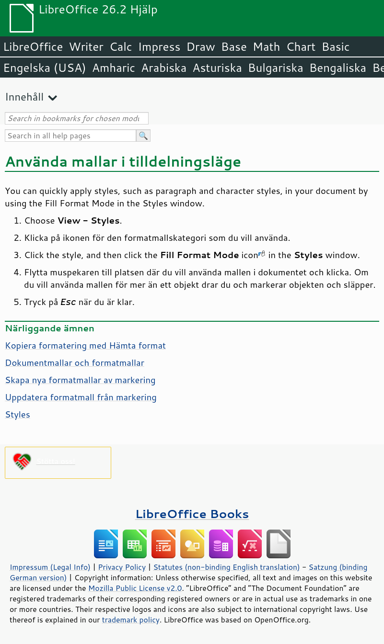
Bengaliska (337, 67)
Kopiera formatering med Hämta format (85, 345)
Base (234, 46)
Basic (335, 46)
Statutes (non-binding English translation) (226, 567)
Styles (17, 414)
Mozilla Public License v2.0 (135, 588)
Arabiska (163, 67)
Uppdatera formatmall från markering (81, 397)
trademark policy (131, 619)
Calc (120, 46)
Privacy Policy (122, 567)
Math (266, 46)
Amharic (113, 67)
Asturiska (217, 67)
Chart (300, 46)
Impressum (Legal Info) (50, 567)
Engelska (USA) (44, 67)
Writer (86, 46)
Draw (200, 46)
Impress (159, 46)
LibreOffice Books (192, 513)
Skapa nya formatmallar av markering (80, 379)
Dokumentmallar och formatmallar (74, 362)
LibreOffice (33, 46)
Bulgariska (275, 67)
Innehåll (24, 96)
